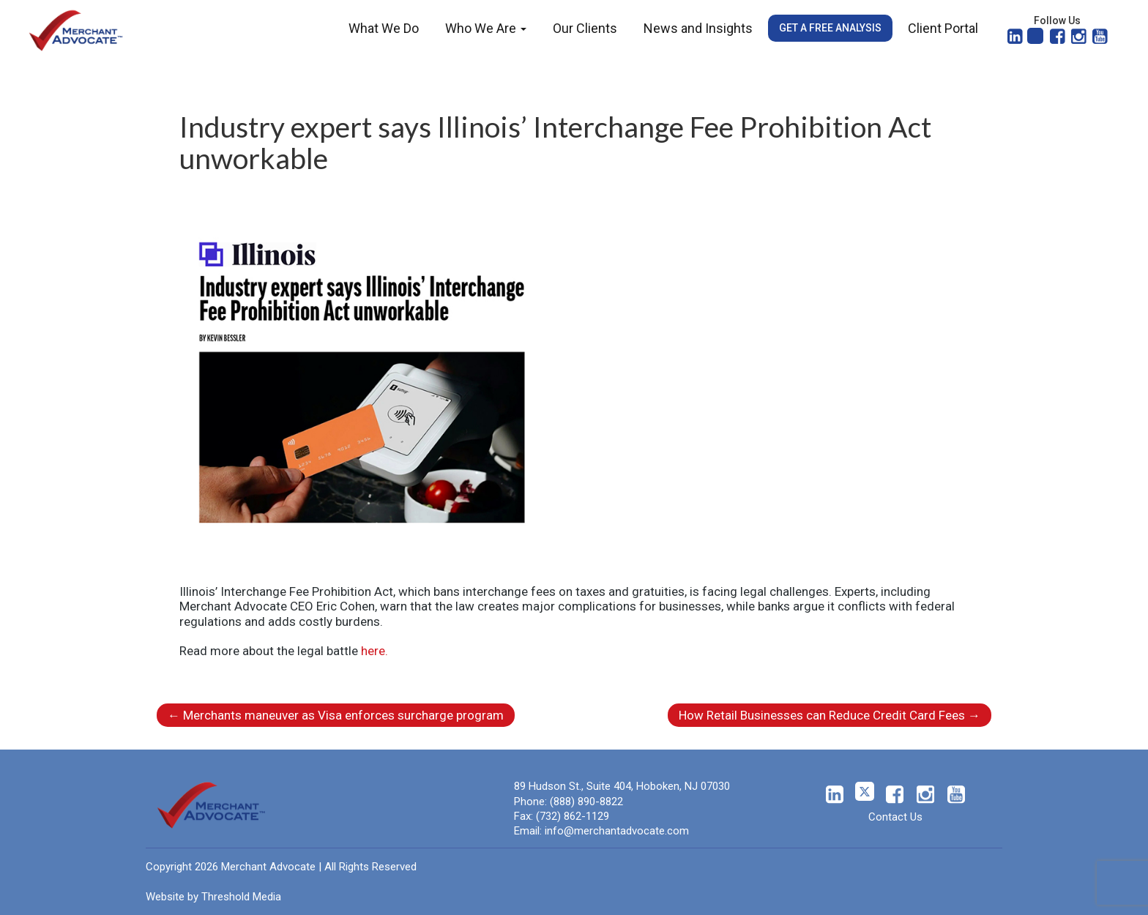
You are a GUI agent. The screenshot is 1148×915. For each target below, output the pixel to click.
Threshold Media (241, 896)
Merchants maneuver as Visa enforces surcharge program (336, 715)
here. (374, 650)
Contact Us (895, 817)
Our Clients (585, 28)
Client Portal (943, 28)
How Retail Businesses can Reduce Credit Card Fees (829, 715)
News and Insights (698, 28)
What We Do (383, 28)
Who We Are (485, 28)
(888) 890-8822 (586, 801)
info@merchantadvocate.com (617, 830)
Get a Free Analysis (830, 28)
